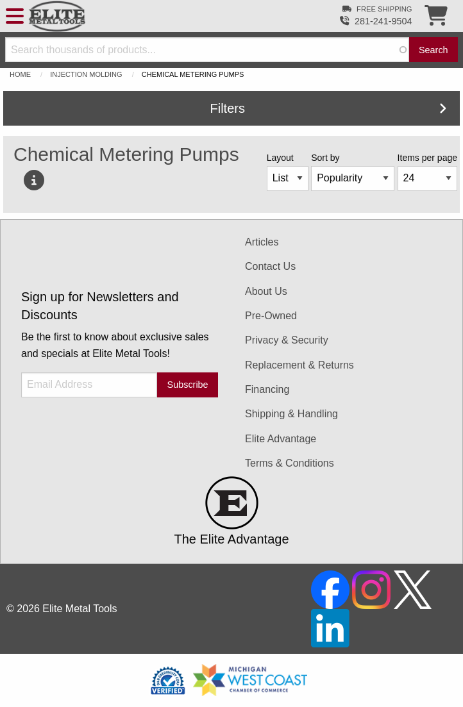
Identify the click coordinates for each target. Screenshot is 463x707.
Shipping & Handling (291, 413)
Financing (267, 389)
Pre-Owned (271, 315)
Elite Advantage (280, 438)
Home (20, 74)
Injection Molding (86, 74)
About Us (266, 291)
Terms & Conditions (289, 463)
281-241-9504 (383, 21)
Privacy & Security (286, 340)
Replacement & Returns (299, 365)
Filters (328, 108)
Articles (261, 242)
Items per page (427, 158)
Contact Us (270, 266)
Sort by (325, 158)
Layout (280, 158)
